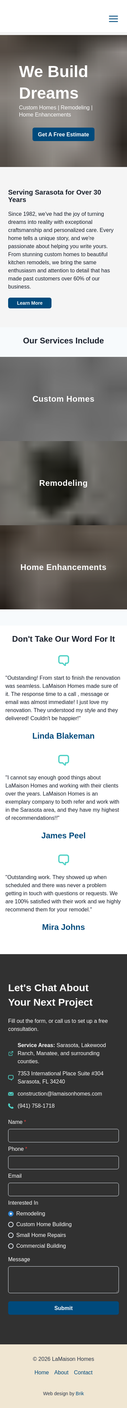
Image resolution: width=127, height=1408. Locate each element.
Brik (80, 1393)
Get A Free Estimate (63, 134)
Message (19, 1259)
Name (17, 1122)
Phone (17, 1149)
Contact (83, 1372)
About (61, 1372)
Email (15, 1176)
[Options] (113, 19)
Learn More (29, 303)
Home (42, 1372)
